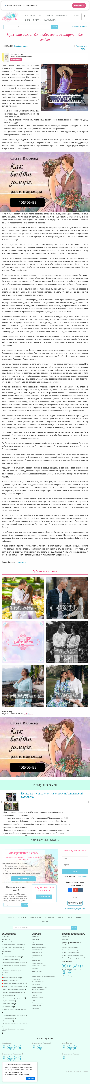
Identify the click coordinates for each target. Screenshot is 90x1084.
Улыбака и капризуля (9, 976)
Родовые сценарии (37, 994)
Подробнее (23, 875)
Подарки (37, 20)
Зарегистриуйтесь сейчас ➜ (70, 943)
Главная (11, 914)
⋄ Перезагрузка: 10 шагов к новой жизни (14, 961)
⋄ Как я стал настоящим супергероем (13, 994)
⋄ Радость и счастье (8, 997)
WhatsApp (70, 970)
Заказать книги (45, 16)
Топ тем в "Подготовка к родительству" (73, 954)
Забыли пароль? (83, 873)
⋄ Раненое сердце (7, 1003)
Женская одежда (37, 946)
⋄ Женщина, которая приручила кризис (13, 959)
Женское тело (36, 956)
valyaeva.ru (21, 562)
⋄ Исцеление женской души (10, 956)
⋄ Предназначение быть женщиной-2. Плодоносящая (13, 947)
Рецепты (34, 991)
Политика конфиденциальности (75, 905)
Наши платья (62, 16)
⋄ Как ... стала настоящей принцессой (13, 985)
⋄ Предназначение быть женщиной (12, 940)
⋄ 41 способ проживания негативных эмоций (13, 1026)
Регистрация (75, 899)
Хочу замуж (35, 1004)
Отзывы (75, 16)
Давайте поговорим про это (11, 973)
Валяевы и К (9, 18)
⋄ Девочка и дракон (7, 991)
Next (88, 802)
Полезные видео (37, 988)
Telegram (69, 963)
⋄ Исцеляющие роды (8, 1014)
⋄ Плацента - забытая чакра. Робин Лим (14, 1005)
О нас (27, 20)
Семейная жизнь (37, 1002)
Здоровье (35, 964)
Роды (33, 996)
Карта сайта (50, 20)
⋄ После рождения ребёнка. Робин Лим (13, 1011)
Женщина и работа (37, 959)
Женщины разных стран (39, 962)
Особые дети (36, 980)
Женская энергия (37, 951)
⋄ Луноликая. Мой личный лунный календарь (12, 967)
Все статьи (30, 16)
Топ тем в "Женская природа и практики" (74, 946)
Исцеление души (37, 967)
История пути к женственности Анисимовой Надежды (51, 795)
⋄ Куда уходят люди (8, 1000)
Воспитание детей (37, 940)
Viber (64, 970)
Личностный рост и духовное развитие (43, 972)
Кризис (34, 970)
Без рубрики (35, 935)
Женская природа (37, 948)
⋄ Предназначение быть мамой (11, 953)
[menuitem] (15, 933)
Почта (64, 963)
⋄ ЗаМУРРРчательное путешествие (12, 988)
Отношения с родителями (39, 983)
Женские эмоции (37, 954)
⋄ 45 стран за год (7, 1017)
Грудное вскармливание (39, 943)
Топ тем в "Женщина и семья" (71, 949)
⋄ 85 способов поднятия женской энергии (14, 1020)
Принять (31, 1078)
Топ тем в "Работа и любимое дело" (72, 951)
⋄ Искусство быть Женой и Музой (12, 943)
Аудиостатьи (35, 932)
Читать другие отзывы (45, 836)
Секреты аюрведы (37, 999)
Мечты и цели (36, 975)
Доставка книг (6, 935)
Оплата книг (5, 932)
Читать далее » (27, 829)
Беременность (36, 938)
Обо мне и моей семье (38, 978)
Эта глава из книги (49, 57)
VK (75, 963)
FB (80, 963)
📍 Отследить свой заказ (78, 26)
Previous (2, 802)
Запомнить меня (68, 873)
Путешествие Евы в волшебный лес (13, 979)
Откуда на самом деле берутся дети (13, 982)
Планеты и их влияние (38, 986)
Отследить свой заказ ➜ (9, 938)
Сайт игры (65, 935)
